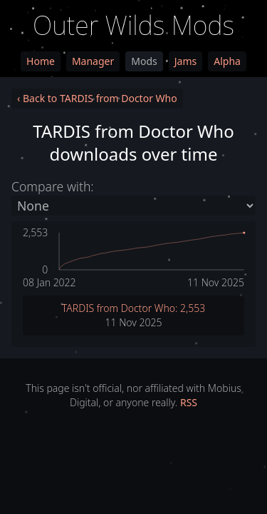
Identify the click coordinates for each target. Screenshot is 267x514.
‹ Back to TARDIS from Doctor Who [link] (97, 98)
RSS (188, 402)
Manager (93, 61)
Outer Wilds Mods (133, 25)
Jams (185, 61)
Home (40, 61)
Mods (144, 61)
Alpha (227, 61)
